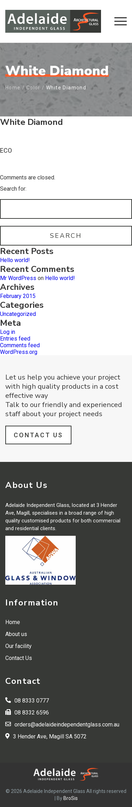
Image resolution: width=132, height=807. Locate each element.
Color (33, 87)
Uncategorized (18, 314)
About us (16, 634)
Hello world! (15, 260)
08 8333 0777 (31, 700)
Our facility (18, 646)
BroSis (70, 798)
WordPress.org (18, 352)
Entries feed (15, 338)
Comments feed (20, 345)
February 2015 (18, 296)
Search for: (13, 188)
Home (13, 87)
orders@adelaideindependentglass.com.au (66, 724)
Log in (7, 332)
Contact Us (38, 435)
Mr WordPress (18, 278)
